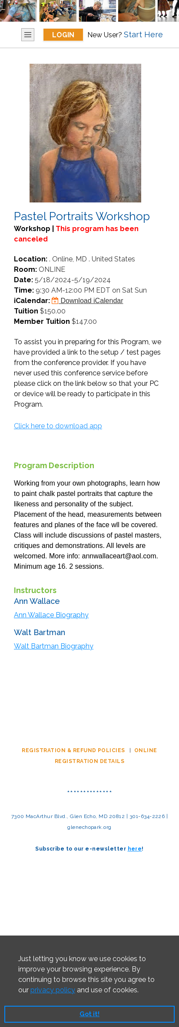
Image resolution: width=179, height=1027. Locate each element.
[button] (141, 990)
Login (63, 35)
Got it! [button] (89, 1013)
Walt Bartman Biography (53, 646)
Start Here (143, 34)
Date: (23, 280)
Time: (24, 290)
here (135, 849)
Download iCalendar (87, 300)
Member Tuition (42, 321)
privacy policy (52, 990)
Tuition (26, 311)
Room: (25, 269)
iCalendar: (32, 301)
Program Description (54, 465)
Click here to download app (58, 426)
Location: (30, 259)
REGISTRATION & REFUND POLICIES (74, 750)
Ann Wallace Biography (51, 615)
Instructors (35, 590)
